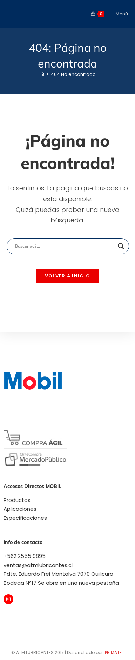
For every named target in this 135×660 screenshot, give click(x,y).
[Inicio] (42, 74)
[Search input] (64, 246)
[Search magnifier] (121, 246)
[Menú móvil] (117, 14)
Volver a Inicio (67, 275)
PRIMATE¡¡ (114, 652)
